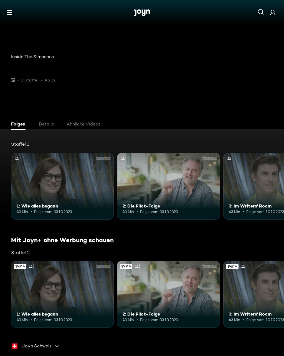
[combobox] (35, 346)
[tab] (19, 125)
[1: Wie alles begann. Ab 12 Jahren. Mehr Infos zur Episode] (62, 186)
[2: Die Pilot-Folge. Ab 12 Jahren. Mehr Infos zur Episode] (168, 186)
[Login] (273, 12)
